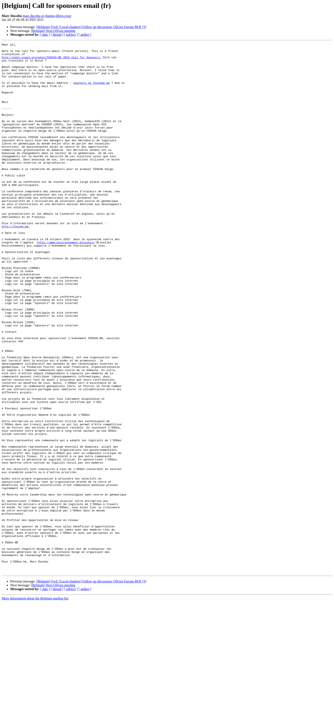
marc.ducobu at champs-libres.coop (47, 16)
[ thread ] (57, 34)
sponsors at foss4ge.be (91, 91)
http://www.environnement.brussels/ (66, 282)
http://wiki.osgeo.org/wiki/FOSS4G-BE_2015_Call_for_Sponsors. (51, 60)
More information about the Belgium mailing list (35, 704)
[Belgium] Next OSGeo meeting (53, 31)
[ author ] (85, 34)
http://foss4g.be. (16, 263)
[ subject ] (71, 34)
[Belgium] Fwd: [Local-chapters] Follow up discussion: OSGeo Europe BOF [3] (91, 27)
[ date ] (45, 34)
